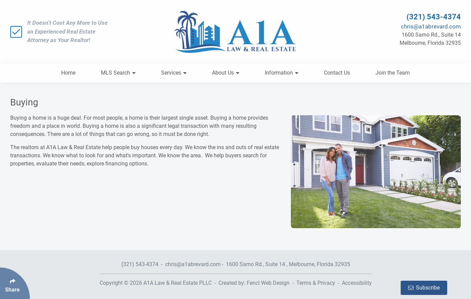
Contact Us (337, 72)
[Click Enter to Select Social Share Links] (15, 283)
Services (174, 72)
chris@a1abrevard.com (431, 26)
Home (68, 72)
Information (281, 72)
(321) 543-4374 (433, 17)
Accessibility (357, 283)
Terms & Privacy (315, 283)
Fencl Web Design (268, 283)
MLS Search (118, 72)
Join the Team (393, 72)
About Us (225, 72)
